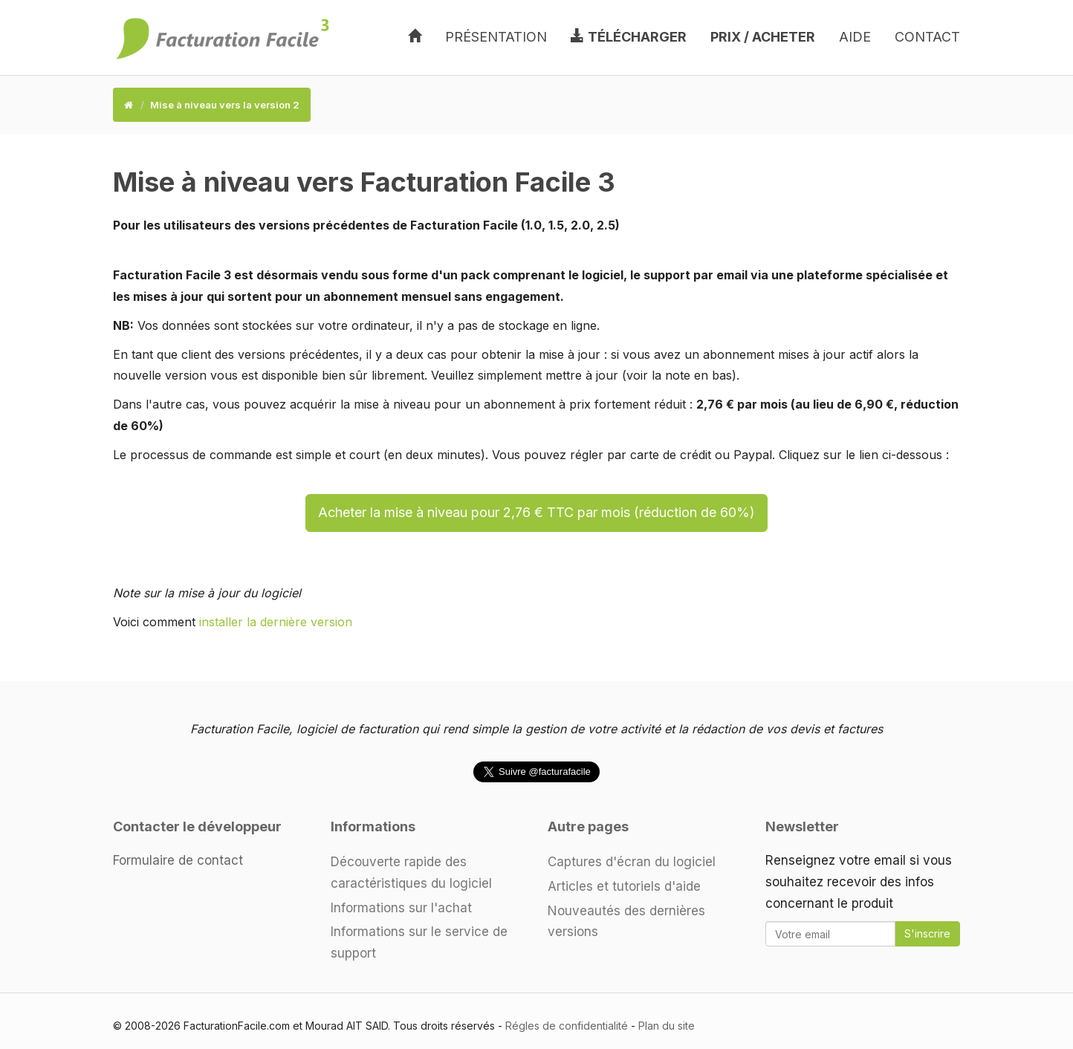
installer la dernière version (275, 621)
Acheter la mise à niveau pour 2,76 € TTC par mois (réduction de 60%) (536, 512)
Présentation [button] (496, 37)
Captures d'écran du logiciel (632, 861)
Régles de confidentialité (566, 1025)
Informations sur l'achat (401, 907)
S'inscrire (927, 933)
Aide (855, 37)
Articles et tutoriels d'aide (624, 886)
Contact (927, 37)
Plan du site (666, 1025)
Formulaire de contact (178, 860)
